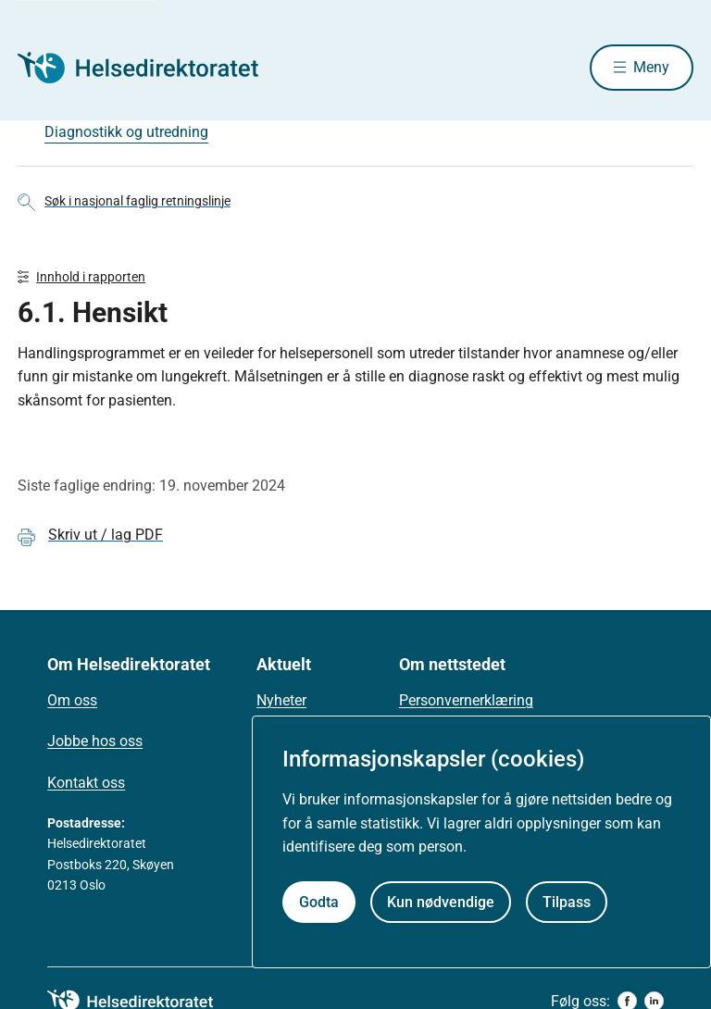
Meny (651, 67)
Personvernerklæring (466, 700)
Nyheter (281, 700)
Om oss (72, 700)
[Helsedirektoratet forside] (151, 67)
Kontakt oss (86, 782)
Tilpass (567, 902)
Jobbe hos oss (95, 741)
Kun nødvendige (440, 902)
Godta (319, 902)
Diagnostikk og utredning (126, 132)
